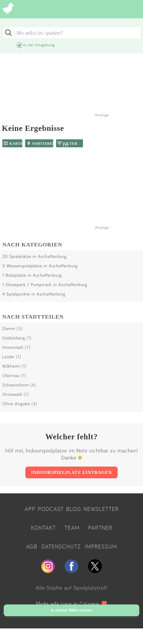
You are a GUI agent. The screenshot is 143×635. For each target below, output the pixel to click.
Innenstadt (12, 347)
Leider (8, 356)
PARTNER (100, 527)
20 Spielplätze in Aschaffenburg (34, 256)
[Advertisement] (74, 194)
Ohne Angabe (16, 403)
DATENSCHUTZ (61, 546)
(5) (20, 328)
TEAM (71, 527)
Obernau (11, 375)
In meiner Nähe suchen (71, 610)
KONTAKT (43, 527)
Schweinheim (15, 385)
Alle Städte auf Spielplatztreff (71, 587)
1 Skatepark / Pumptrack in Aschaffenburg (44, 284)
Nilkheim (11, 366)
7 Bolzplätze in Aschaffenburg (32, 275)
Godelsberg (13, 338)
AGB (31, 546)
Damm (8, 328)
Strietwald (12, 394)
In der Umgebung (39, 44)
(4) (33, 385)
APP (30, 509)
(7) (27, 347)
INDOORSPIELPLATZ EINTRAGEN (71, 472)
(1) (29, 338)
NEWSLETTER (101, 509)
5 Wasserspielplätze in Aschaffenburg (40, 266)
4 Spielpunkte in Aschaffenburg (33, 294)
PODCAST (51, 509)
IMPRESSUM (101, 546)
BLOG (73, 509)
